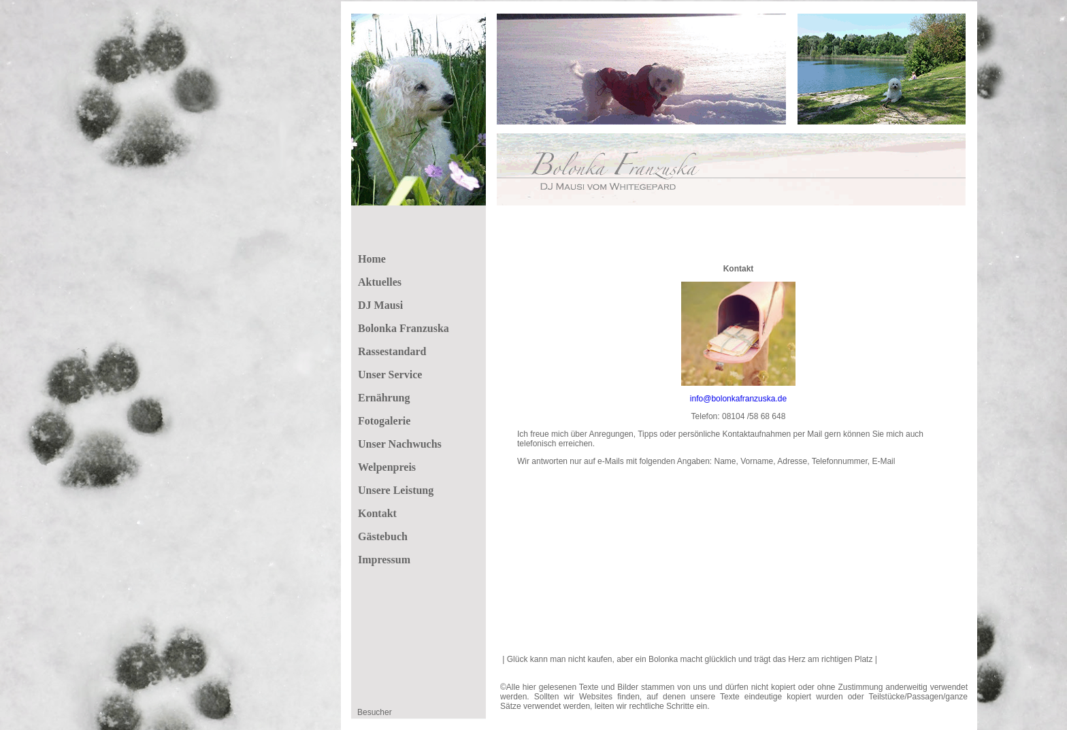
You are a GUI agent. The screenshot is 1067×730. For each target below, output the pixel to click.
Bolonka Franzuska (403, 328)
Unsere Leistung (395, 490)
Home (372, 259)
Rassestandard (392, 351)
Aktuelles (379, 282)
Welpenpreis (387, 467)
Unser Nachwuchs (400, 444)
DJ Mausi (380, 305)
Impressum (384, 559)
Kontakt (377, 513)
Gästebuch (383, 536)
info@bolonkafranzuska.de (738, 398)
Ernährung (384, 397)
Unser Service (390, 374)
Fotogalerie (384, 421)
